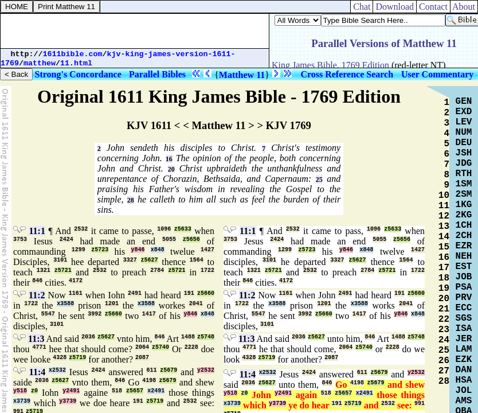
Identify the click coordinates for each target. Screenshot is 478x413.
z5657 (134, 391)
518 (117, 391)
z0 (34, 391)
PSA (464, 287)
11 (443, 206)
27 (443, 371)
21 (443, 309)
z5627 (149, 260)
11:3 (36, 339)
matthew (39, 63)
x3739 (21, 401)
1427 (207, 250)
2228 (191, 347)
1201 (112, 304)
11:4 (37, 372)
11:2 (37, 295)
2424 (66, 239)
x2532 (57, 370)
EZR (464, 246)
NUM (464, 132)
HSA (464, 380)
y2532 (205, 370)
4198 (149, 380)
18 (443, 278)
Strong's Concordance (78, 74)
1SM (464, 184)
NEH (464, 256)
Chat (362, 6)
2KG (464, 215)
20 (171, 169)
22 (443, 319)
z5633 (182, 229)
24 (443, 340)
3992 (94, 314)
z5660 (205, 293)
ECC (464, 308)
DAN (464, 370)
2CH (464, 236)
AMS (464, 401)
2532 (81, 229)
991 (419, 403)
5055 (169, 239)
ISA (464, 329)
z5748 (205, 337)
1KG (464, 205)
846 (37, 281)
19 (443, 288)
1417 (149, 314)
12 (443, 216)
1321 (43, 270)
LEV (464, 122)
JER (464, 339)
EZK (464, 359)
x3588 (65, 304)
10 (443, 195)
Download (394, 6)
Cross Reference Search (346, 74)
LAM (464, 349)
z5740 (160, 347)
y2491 (71, 391)
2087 (142, 357)
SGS (464, 318)
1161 (76, 293)
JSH (464, 153)
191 (189, 293)
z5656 (191, 239)
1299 (78, 250)
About (463, 6)
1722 (207, 270)
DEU (464, 143)
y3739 (67, 401)
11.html (76, 63)
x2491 (155, 391)
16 (169, 159)
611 (151, 370)
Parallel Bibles (157, 74)
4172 (76, 281)
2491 (135, 293)
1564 (196, 260)
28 (130, 200)
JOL (464, 390)
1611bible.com (73, 54)
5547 (48, 314)
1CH (464, 225)
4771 (39, 347)
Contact (433, 6)
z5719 (77, 357)
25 (319, 180)
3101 (60, 260)
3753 (20, 239)
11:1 (37, 231)
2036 (88, 337)
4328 (59, 357)
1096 (164, 229)
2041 (196, 304)
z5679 (168, 370)
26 (443, 361)
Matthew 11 (242, 75)
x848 (157, 250)
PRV (464, 298)
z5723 (99, 250)
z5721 (63, 270)
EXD (464, 112)
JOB (464, 277)
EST (464, 267)
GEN (464, 101)
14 (443, 237)
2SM (464, 194)
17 (443, 268)
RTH (464, 174)
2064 (142, 347)
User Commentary (437, 74)
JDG (464, 163)
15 (443, 247)
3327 (130, 260)
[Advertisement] (135, 31)
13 (443, 226)
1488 (188, 337)
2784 (157, 270)
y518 (20, 391)
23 (443, 330)
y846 (137, 250)
